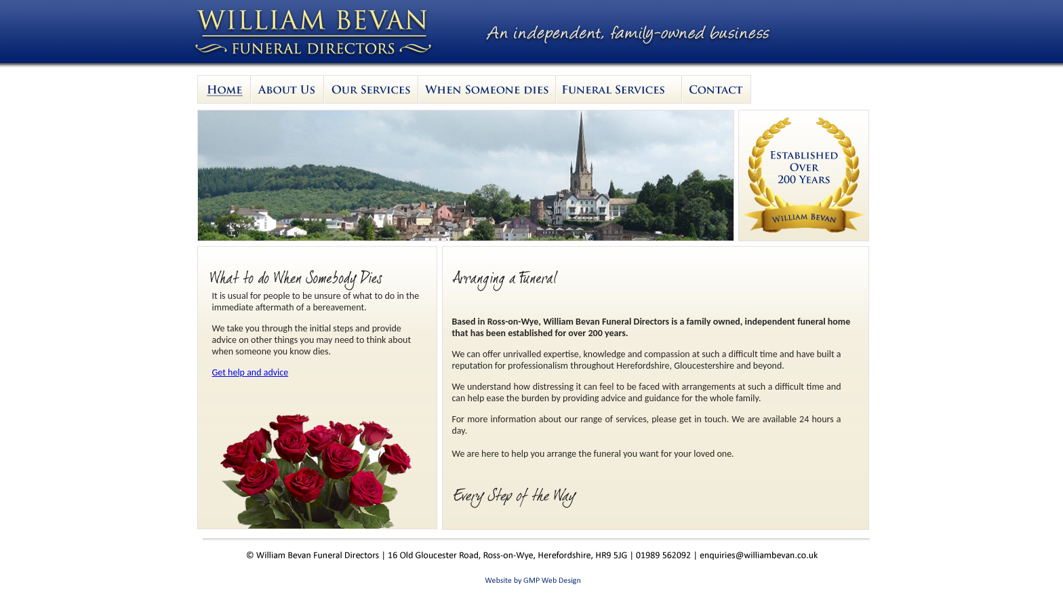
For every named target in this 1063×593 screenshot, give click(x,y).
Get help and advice (250, 372)
